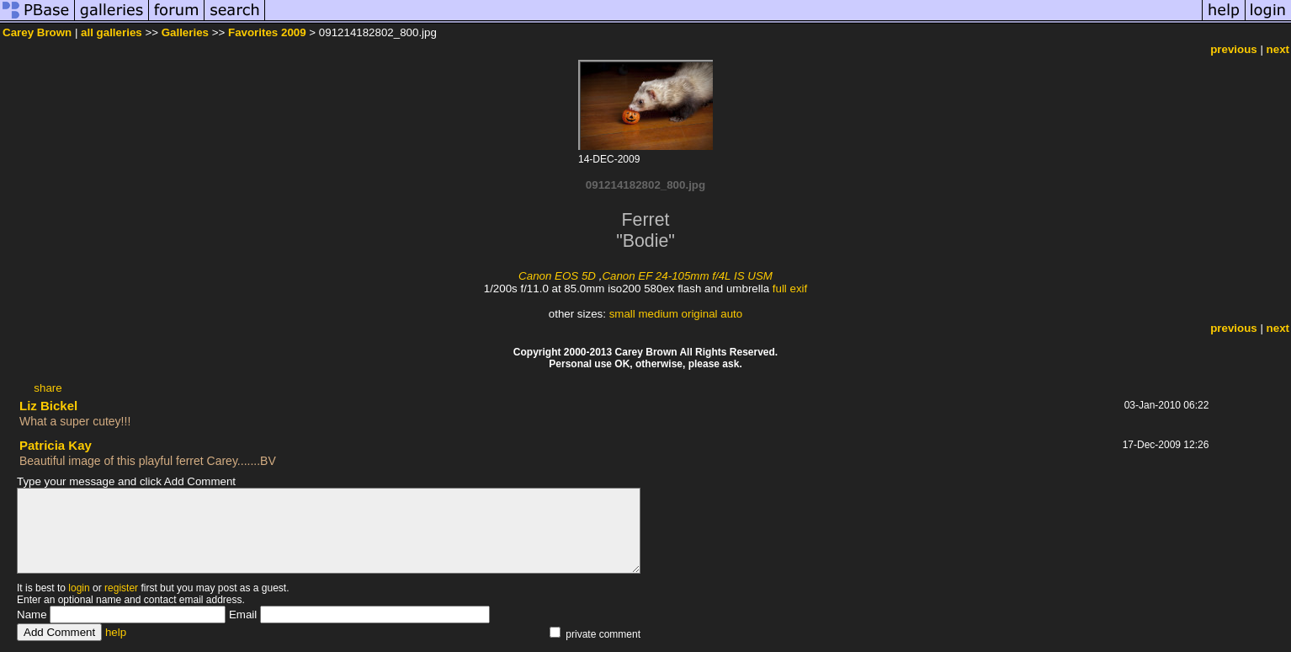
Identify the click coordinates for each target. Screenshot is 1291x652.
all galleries (111, 32)
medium (657, 313)
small (622, 313)
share (47, 388)
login (78, 588)
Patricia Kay (55, 445)
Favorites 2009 (267, 32)
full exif (790, 288)
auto (731, 313)
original (700, 313)
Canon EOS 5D (557, 276)
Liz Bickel (48, 405)
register (121, 588)
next (1278, 49)
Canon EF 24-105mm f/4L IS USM (687, 276)
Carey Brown (37, 32)
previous (1233, 49)
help (115, 632)
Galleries (185, 32)
